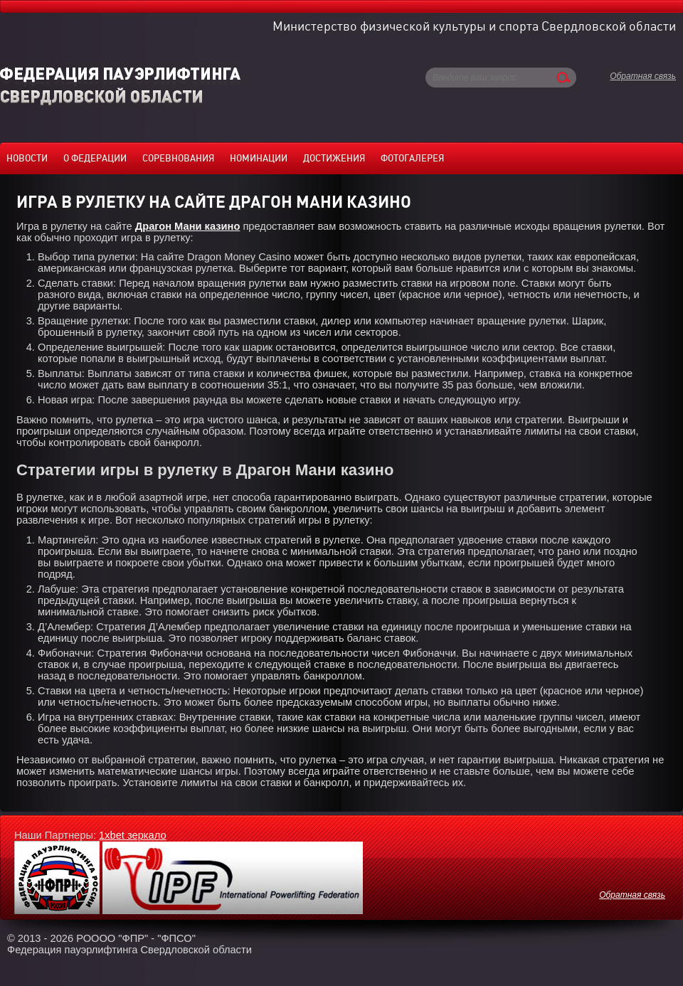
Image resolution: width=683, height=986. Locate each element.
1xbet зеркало (132, 835)
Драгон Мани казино (187, 226)
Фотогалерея (412, 158)
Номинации (258, 158)
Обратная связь (643, 76)
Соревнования (178, 158)
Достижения (334, 158)
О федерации (95, 158)
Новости (27, 158)
